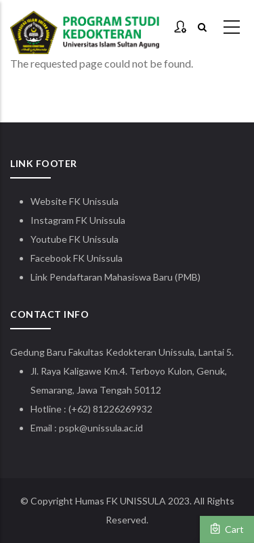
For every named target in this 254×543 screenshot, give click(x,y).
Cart (227, 529)
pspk (69, 427)
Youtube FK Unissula (75, 239)
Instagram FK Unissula (77, 220)
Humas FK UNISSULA (120, 500)
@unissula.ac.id (111, 427)
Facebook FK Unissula (76, 258)
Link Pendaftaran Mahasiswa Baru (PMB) (115, 277)
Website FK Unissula (74, 201)
